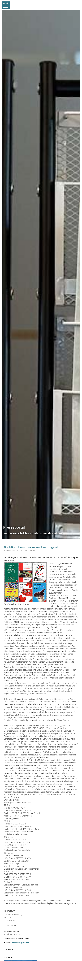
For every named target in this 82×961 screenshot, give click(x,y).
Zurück (9, 949)
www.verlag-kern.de (20, 942)
